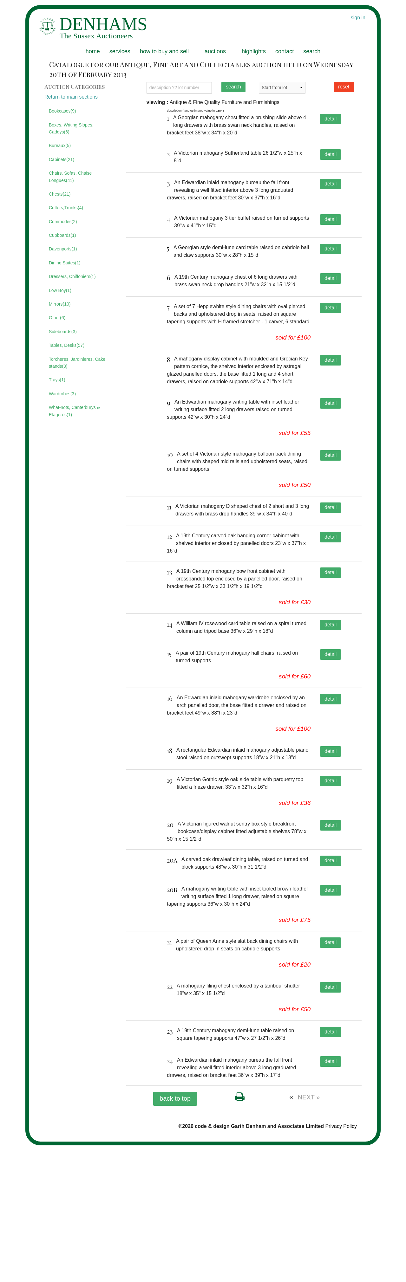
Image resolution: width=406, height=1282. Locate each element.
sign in (358, 17)
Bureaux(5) (60, 145)
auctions (215, 51)
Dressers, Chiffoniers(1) (72, 276)
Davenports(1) (63, 248)
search (311, 51)
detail (330, 118)
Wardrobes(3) (62, 393)
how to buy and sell (164, 51)
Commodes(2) (63, 221)
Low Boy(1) (60, 290)
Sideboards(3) (63, 331)
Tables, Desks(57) (66, 345)
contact (284, 51)
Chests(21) (59, 194)
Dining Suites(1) (65, 262)
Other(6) (57, 317)
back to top (175, 1235)
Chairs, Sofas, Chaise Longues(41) (70, 177)
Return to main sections (71, 97)
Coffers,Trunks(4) (66, 207)
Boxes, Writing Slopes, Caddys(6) (71, 128)
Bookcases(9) (62, 110)
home (93, 51)
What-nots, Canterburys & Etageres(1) (74, 411)
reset (344, 86)
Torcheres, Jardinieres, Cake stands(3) (77, 363)
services (119, 51)
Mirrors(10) (59, 304)
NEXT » (309, 1233)
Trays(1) (57, 379)
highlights (254, 51)
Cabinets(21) (61, 159)
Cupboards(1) (62, 235)
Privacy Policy (341, 1263)
